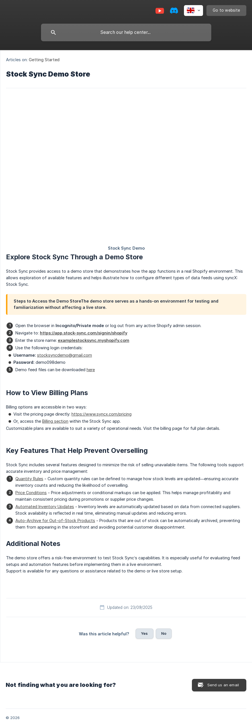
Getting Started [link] (44, 59)
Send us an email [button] (223, 685)
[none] (193, 10)
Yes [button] (144, 633)
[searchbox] (126, 32)
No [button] (163, 633)
